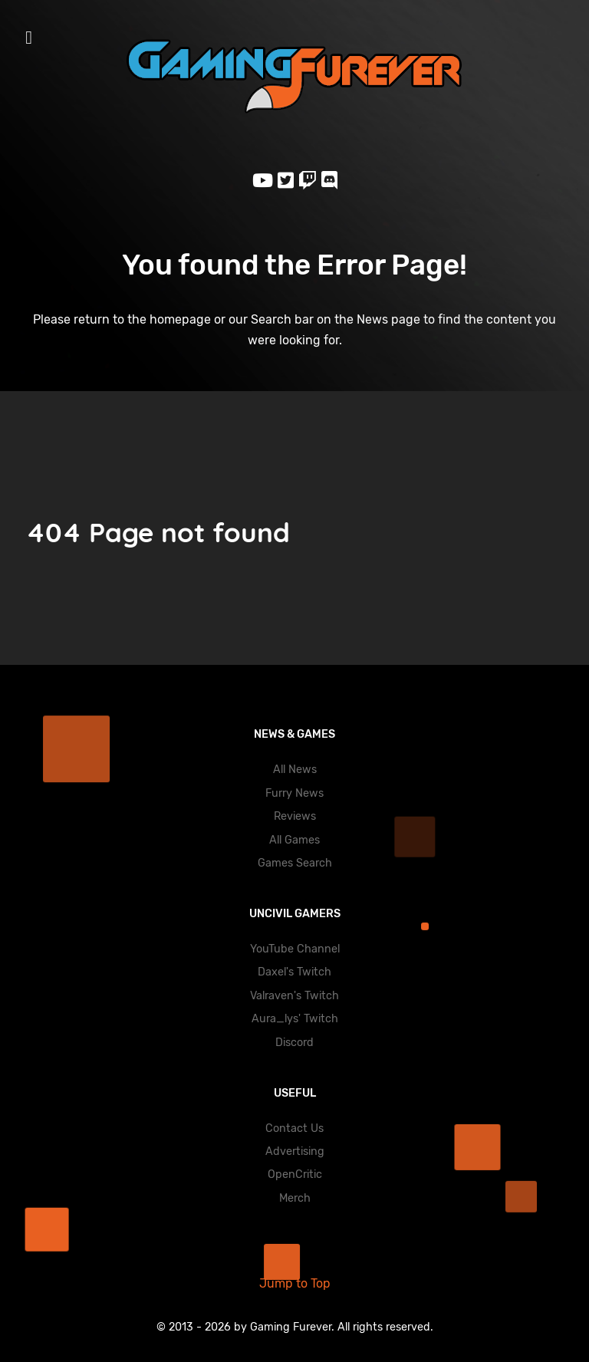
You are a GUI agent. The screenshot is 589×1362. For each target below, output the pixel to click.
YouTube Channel (295, 949)
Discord (294, 1042)
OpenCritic (295, 1174)
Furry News (294, 793)
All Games (294, 840)
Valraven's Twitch (294, 995)
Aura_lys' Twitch (295, 1018)
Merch (295, 1198)
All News (295, 769)
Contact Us (294, 1128)
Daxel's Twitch (294, 972)
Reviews (295, 816)
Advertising (294, 1151)
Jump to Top (295, 1283)
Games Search (295, 863)
